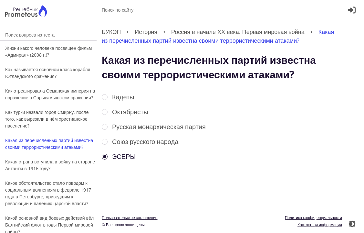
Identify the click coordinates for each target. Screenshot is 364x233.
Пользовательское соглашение (130, 217)
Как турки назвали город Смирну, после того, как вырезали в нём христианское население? (46, 119)
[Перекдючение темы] (352, 224)
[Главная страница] (26, 11)
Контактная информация (319, 224)
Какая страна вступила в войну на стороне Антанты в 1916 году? (50, 165)
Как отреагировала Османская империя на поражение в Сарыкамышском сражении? (50, 94)
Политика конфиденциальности (313, 217)
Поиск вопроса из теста (48, 35)
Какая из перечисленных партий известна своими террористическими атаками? (49, 143)
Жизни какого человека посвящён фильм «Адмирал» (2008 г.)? (48, 51)
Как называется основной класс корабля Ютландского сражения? (47, 72)
